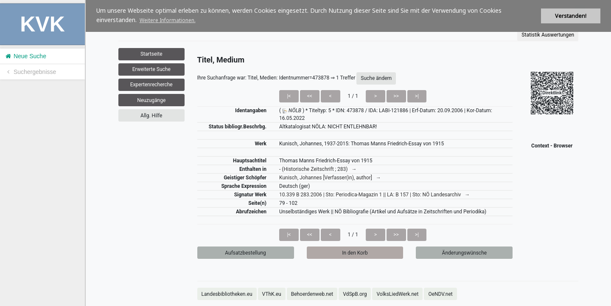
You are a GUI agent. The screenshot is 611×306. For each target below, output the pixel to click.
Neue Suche (25, 56)
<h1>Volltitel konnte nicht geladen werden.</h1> (348, 153)
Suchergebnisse (30, 71)
